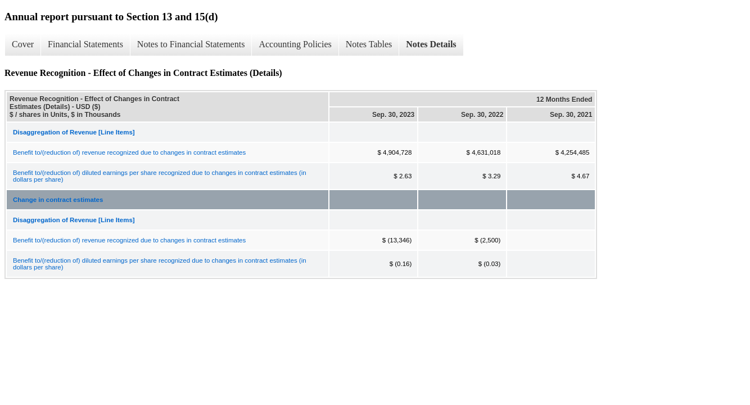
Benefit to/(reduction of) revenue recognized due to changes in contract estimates (129, 152)
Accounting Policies (295, 44)
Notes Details (431, 44)
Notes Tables (369, 44)
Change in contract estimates (58, 199)
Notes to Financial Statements (191, 44)
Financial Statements (85, 44)
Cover (23, 44)
